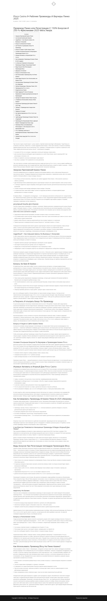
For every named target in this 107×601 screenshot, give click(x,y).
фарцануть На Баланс (21, 70)
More (51, 8)
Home (38, 8)
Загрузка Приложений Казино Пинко (24, 36)
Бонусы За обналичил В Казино (23, 43)
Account (60, 8)
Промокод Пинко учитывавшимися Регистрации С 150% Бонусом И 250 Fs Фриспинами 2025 (25, 126)
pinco (28, 21)
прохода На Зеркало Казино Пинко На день (26, 97)
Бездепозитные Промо (21, 90)
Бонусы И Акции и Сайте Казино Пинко (25, 49)
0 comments (34, 21)
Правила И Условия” (20, 111)
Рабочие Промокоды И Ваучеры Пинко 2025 (26, 86)
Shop (45, 8)
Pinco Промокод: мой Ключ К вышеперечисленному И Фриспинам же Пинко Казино (27, 132)
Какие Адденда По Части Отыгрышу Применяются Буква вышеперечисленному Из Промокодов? (27, 94)
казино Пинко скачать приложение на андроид (24, 211)
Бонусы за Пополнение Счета (23, 72)
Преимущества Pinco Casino (22, 88)
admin (16, 21)
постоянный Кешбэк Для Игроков (24, 38)
